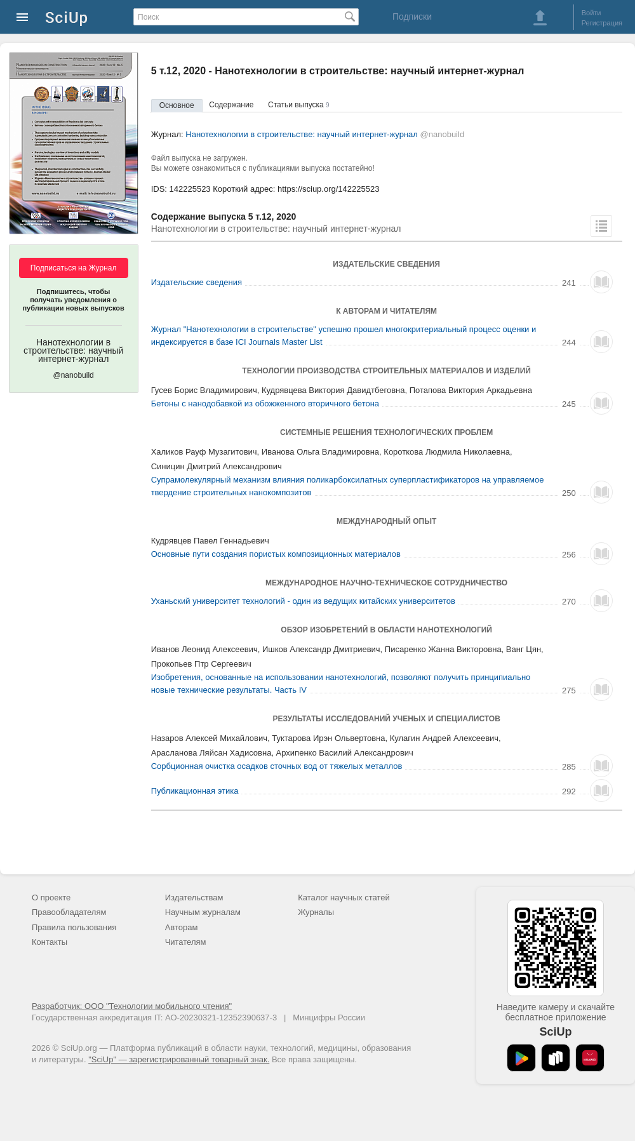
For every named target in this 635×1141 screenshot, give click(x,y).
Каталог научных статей (344, 897)
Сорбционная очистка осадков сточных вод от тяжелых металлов (277, 766)
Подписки (412, 16)
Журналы (316, 912)
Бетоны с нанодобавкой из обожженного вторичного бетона (265, 403)
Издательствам (194, 897)
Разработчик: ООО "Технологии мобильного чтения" (132, 1006)
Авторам (181, 927)
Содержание (231, 104)
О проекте (51, 897)
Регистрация (602, 23)
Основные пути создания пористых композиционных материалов (276, 554)
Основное (176, 105)
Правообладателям (69, 912)
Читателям (185, 942)
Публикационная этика (195, 791)
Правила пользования (74, 927)
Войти (591, 13)
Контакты (49, 942)
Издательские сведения (196, 282)
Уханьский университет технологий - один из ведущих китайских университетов (303, 601)
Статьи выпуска (299, 104)
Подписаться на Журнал (73, 268)
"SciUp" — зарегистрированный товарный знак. (178, 1059)
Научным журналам (203, 912)
